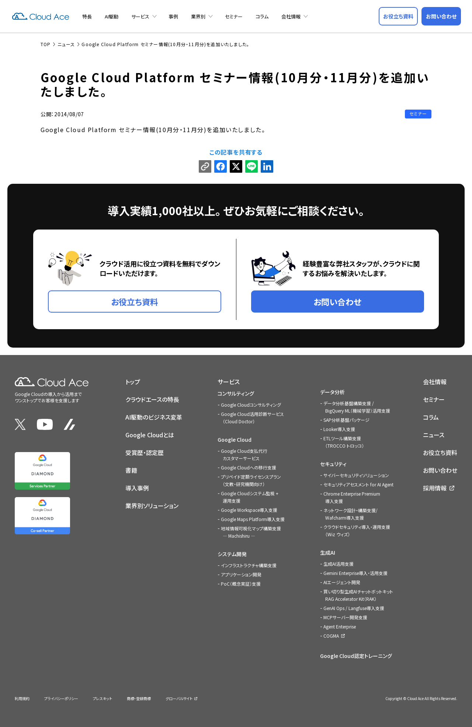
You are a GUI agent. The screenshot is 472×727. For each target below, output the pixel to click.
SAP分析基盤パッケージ (346, 420)
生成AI (327, 552)
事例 (173, 16)
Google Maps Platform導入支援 (253, 519)
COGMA (331, 636)
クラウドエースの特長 (152, 399)
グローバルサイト (179, 698)
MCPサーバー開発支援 (345, 617)
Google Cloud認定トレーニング (356, 655)
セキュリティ (333, 464)
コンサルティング (236, 393)
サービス (140, 16)
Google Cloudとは (149, 434)
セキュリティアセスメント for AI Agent (358, 484)
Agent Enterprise (339, 626)
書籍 (131, 470)
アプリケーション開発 (241, 574)
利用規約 (22, 698)
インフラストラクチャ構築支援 (249, 565)
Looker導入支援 (339, 429)
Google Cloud (234, 439)
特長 (87, 16)
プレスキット (102, 698)
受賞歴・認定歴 (144, 452)
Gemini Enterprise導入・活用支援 (355, 573)
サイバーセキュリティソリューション (356, 475)
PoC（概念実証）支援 (241, 583)
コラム (262, 16)
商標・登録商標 (139, 698)
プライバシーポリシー (61, 698)
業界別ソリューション (151, 505)
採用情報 (435, 487)
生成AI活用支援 (338, 564)
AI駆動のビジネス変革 (153, 417)
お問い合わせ (440, 470)
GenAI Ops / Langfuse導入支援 (353, 608)
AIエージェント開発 (341, 582)
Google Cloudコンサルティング (251, 405)
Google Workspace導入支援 (249, 510)
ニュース (433, 434)
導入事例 (137, 487)
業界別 (198, 16)
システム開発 (232, 554)
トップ (132, 381)
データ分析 (332, 392)
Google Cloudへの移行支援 (248, 467)
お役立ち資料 (440, 452)
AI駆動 (111, 16)
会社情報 (291, 16)
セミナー (234, 16)
